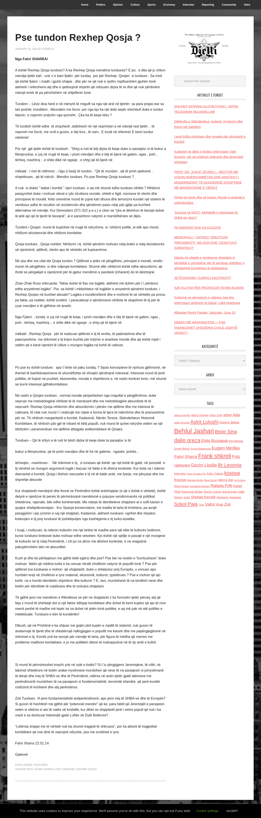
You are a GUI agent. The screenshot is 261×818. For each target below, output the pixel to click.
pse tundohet (65, 769)
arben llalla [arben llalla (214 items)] (231, 415)
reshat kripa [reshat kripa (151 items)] (229, 491)
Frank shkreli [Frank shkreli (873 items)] (214, 456)
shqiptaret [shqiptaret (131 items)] (235, 497)
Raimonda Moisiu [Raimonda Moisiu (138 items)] (192, 491)
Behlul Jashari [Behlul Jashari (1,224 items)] (194, 430)
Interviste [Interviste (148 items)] (180, 473)
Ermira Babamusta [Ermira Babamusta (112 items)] (201, 448)
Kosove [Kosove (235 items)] (180, 480)
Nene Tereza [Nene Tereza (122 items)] (181, 486)
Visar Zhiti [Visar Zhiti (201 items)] (223, 504)
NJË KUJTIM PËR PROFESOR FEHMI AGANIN (209, 287)
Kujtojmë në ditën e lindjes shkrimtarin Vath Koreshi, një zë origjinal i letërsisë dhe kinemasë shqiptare (208, 157)
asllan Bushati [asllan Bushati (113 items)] (181, 422)
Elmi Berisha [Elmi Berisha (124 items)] (236, 441)
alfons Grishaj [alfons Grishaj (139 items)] (199, 415)
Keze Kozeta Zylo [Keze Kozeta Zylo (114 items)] (196, 473)
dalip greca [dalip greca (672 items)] (187, 440)
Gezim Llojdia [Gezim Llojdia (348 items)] (204, 465)
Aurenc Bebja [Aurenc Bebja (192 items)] (229, 422)
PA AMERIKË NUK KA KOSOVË (197, 227)
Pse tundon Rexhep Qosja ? (84, 37)
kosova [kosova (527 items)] (232, 473)
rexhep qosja (87, 769)
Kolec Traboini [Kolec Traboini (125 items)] (215, 473)
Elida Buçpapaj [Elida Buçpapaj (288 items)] (214, 440)
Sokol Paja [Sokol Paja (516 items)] (185, 504)
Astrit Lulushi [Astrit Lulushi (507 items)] (204, 422)
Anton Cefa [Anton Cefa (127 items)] (215, 415)
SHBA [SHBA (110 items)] (186, 497)
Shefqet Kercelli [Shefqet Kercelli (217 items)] (203, 497)
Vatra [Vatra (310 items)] (210, 504)
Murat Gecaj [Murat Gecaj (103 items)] (210, 480)
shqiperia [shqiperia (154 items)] (222, 497)
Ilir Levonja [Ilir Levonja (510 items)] (229, 465)
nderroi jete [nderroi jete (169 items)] (225, 480)
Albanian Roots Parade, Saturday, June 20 (204, 312)
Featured (41, 764)
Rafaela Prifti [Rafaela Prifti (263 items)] (221, 486)
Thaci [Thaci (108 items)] (201, 504)
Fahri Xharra (44, 769)
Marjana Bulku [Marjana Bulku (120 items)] (195, 480)
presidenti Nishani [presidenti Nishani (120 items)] (199, 486)
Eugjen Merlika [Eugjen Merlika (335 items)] (226, 448)
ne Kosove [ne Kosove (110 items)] (239, 480)
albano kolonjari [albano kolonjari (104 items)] (182, 415)
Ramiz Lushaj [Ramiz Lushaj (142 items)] (212, 491)
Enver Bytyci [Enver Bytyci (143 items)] (182, 448)
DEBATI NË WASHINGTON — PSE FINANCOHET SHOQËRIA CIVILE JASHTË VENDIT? (205, 327)
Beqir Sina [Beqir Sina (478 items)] (226, 431)
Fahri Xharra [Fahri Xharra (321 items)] (185, 456)
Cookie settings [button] (207, 811)
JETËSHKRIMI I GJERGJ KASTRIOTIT (202, 278)
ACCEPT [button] (232, 811)
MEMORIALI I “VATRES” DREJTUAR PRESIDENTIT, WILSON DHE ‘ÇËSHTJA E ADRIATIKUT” (205, 242)
